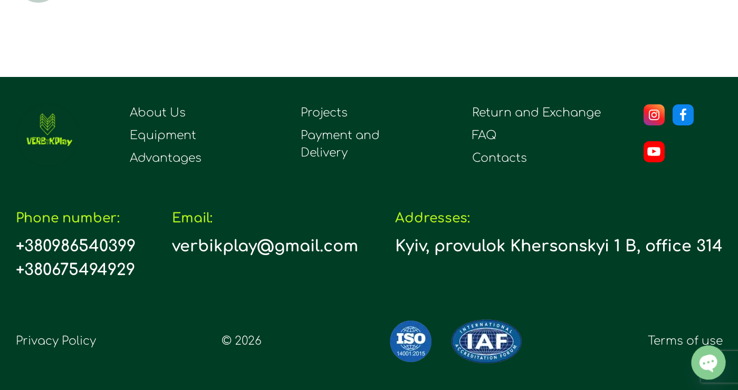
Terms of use (685, 341)
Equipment (163, 135)
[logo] (47, 135)
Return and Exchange (536, 112)
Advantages (166, 158)
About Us (158, 112)
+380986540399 (76, 246)
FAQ (484, 135)
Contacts (499, 158)
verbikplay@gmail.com (265, 246)
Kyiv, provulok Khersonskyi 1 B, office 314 (559, 246)
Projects (324, 112)
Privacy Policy (56, 341)
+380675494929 (75, 270)
